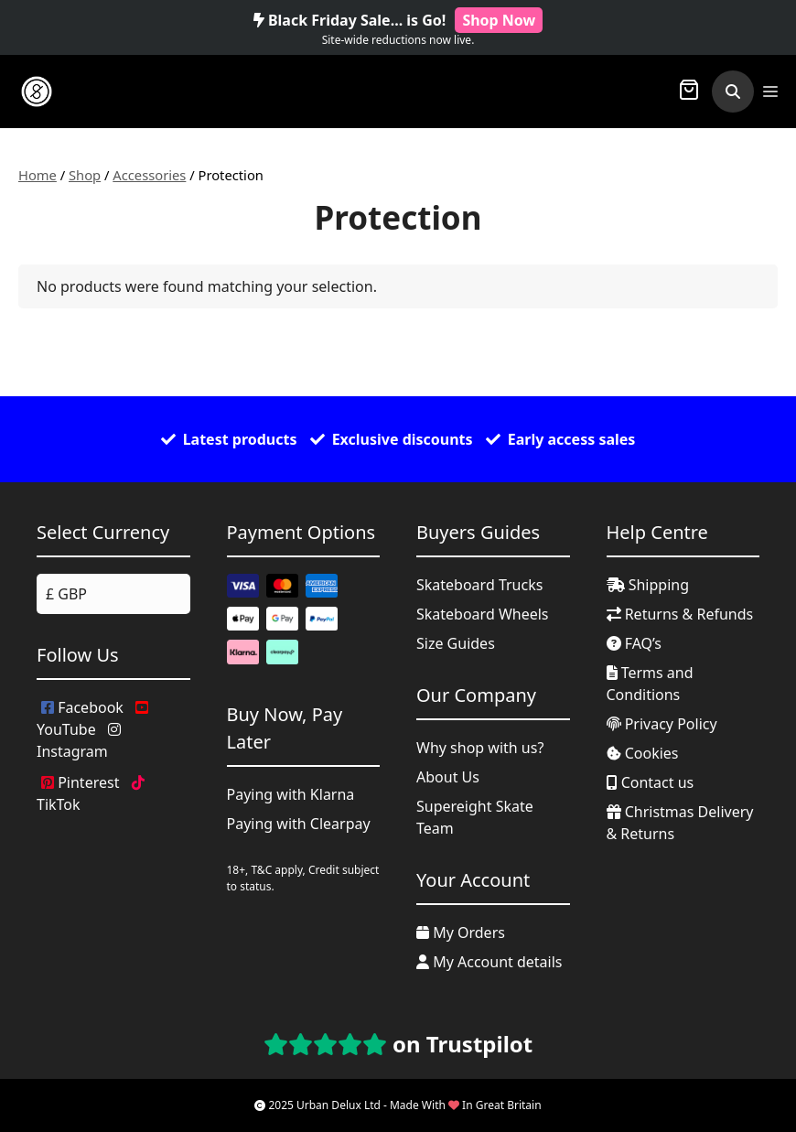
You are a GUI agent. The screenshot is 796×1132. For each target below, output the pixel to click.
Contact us (650, 782)
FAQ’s (634, 643)
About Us (447, 777)
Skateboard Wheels (482, 614)
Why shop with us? (479, 748)
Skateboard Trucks (479, 585)
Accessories (149, 175)
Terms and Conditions (650, 684)
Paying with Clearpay (299, 824)
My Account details (489, 962)
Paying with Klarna (291, 794)
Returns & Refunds (680, 614)
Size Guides (455, 643)
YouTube (92, 719)
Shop (85, 175)
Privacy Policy (662, 724)
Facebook (82, 707)
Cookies (643, 753)
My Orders (460, 932)
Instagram (79, 741)
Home (37, 175)
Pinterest (80, 782)
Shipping (648, 585)
